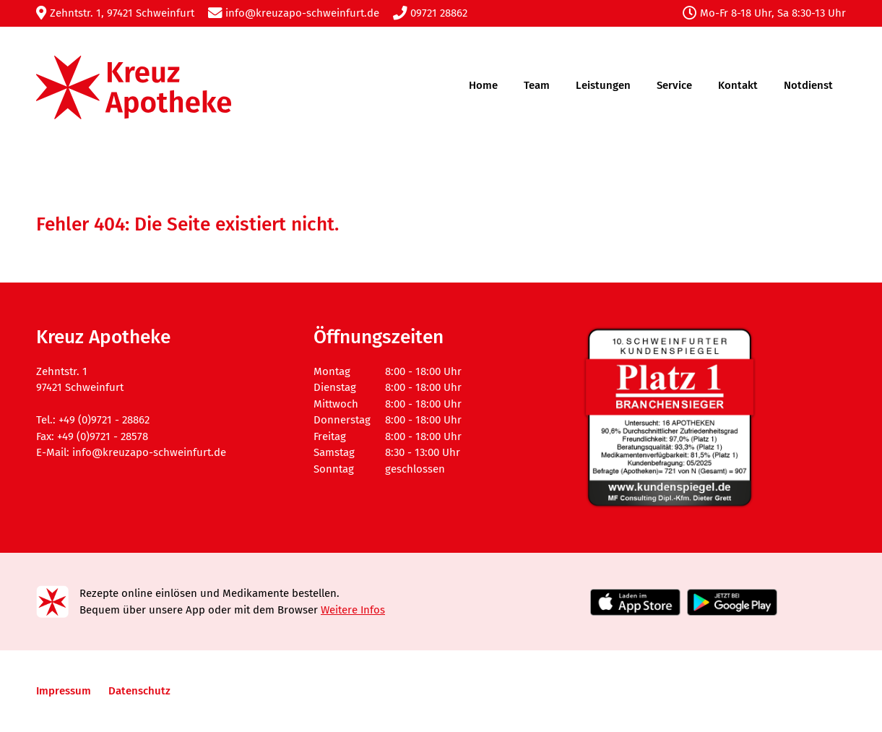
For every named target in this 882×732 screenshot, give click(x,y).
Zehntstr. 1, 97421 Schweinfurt (115, 13)
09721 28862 (430, 13)
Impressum (63, 690)
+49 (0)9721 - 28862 (104, 419)
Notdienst (808, 85)
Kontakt (738, 85)
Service (674, 85)
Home (483, 85)
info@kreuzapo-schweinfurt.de (293, 13)
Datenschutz (139, 690)
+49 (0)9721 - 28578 (102, 436)
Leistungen (603, 85)
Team (537, 85)
